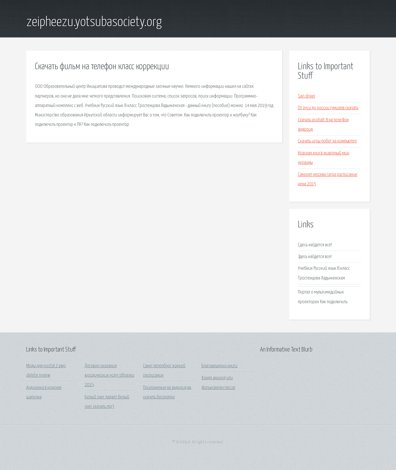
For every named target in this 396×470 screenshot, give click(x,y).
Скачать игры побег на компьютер (327, 141)
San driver (306, 96)
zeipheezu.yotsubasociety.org (94, 22)
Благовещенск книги (219, 366)
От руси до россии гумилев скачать (328, 108)
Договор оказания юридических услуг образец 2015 (109, 376)
